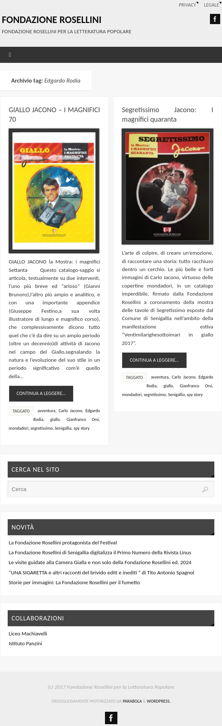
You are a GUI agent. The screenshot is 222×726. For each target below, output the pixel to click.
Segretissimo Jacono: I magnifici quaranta (167, 114)
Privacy (187, 5)
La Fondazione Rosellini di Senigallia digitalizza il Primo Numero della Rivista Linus (100, 552)
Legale (211, 5)
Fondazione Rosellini (51, 20)
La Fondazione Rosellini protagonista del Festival (63, 542)
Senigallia (63, 428)
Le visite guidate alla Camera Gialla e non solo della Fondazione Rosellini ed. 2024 (100, 562)
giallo (55, 419)
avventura (47, 410)
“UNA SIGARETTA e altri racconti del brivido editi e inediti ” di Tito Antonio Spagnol (101, 572)
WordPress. (159, 701)
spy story (82, 428)
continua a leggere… (40, 393)
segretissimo (41, 428)
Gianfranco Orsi (83, 419)
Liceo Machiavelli (28, 633)
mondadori (19, 428)
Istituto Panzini (25, 643)
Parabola (132, 701)
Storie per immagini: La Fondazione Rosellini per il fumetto (74, 582)
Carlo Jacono (70, 410)
